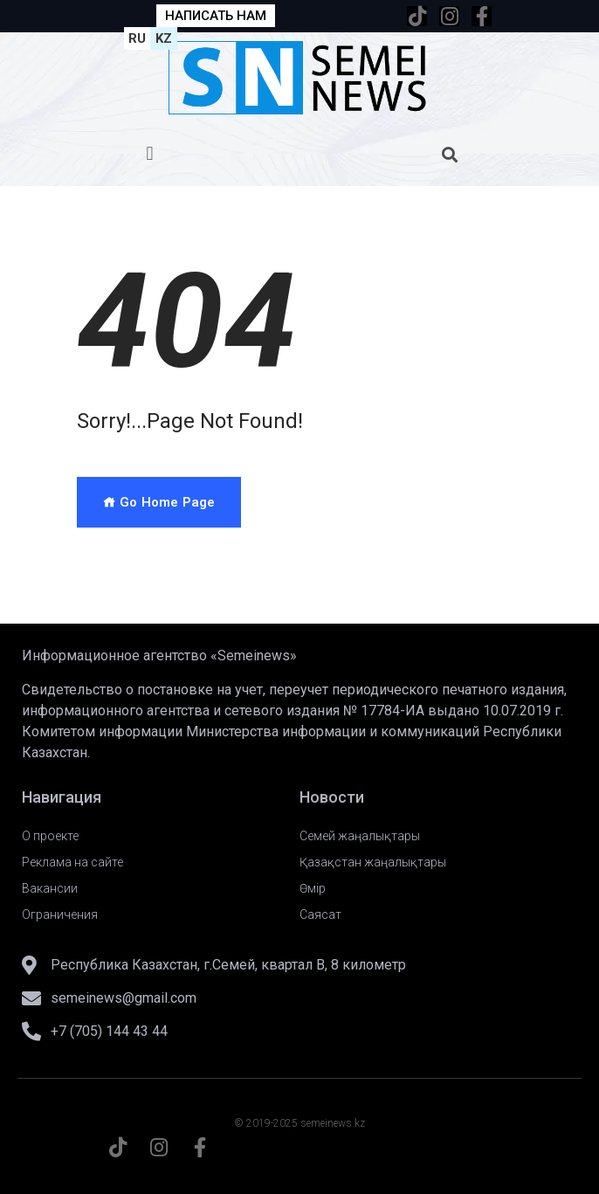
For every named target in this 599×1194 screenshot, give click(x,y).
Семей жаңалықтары (360, 836)
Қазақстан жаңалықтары (373, 862)
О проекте (50, 836)
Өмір (313, 888)
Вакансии (50, 888)
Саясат (320, 914)
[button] (149, 154)
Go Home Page (159, 502)
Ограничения (60, 914)
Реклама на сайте (72, 862)
